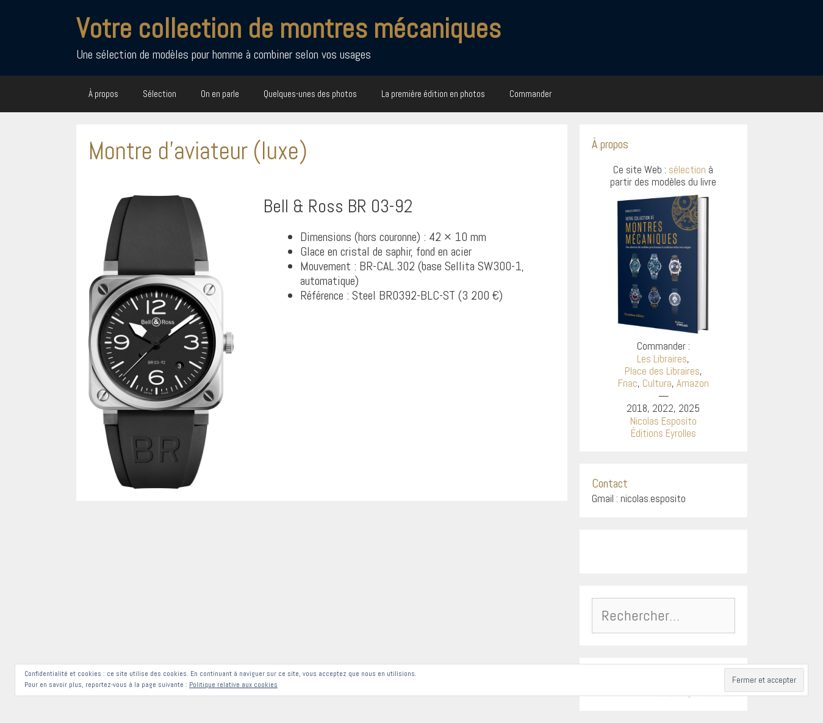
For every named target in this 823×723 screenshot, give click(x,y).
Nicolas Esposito (663, 421)
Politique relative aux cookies (233, 684)
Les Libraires (662, 358)
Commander (530, 93)
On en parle (220, 93)
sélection (687, 169)
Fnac (628, 383)
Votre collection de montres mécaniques (288, 28)
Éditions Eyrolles (663, 433)
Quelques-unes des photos (310, 93)
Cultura (657, 383)
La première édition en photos (433, 93)
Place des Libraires (662, 371)
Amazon (693, 383)
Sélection (159, 93)
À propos (103, 93)
